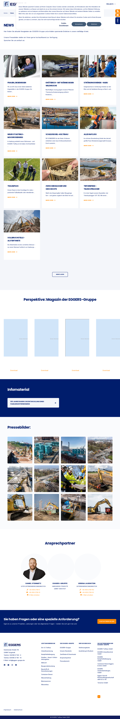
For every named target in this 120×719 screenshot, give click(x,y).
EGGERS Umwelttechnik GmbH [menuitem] (105, 653)
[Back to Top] (99, 696)
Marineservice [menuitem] (46, 681)
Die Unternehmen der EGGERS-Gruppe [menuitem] (105, 644)
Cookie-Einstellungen (63, 24)
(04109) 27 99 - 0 (15, 655)
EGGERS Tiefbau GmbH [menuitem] (105, 649)
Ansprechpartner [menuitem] (65, 658)
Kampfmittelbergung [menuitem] (48, 654)
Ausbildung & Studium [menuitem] (86, 651)
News (12, 13)
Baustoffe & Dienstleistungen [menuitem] (46, 670)
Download (13, 370)
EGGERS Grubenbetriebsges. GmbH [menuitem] (104, 670)
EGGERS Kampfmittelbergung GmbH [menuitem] (104, 659)
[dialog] (60, 16)
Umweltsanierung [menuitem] (47, 651)
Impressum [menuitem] (7, 710)
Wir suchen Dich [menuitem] (85, 643)
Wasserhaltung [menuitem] (46, 678)
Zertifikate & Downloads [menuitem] (68, 654)
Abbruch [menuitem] (44, 662)
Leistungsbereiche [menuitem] (48, 643)
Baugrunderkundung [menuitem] (48, 666)
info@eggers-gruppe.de (17, 660)
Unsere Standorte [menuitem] (66, 651)
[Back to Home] (15, 4)
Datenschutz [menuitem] (18, 710)
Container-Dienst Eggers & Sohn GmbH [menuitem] (106, 664)
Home (6, 13)
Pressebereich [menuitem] (64, 661)
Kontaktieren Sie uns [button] (106, 621)
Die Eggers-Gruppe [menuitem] (67, 643)
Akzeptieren (79, 24)
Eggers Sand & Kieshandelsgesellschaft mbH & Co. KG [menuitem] (106, 677)
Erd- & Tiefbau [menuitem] (46, 647)
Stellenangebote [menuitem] (84, 647)
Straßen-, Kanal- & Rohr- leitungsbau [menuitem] (49, 658)
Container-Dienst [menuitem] (46, 674)
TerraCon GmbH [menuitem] (103, 683)
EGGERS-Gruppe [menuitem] (65, 647)
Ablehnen (94, 24)
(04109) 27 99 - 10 (15, 658)
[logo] (12, 645)
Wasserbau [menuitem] (45, 684)
